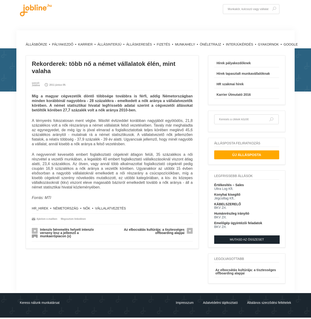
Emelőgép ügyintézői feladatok (238, 223)
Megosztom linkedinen (73, 219)
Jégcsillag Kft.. (224, 198)
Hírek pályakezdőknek (234, 63)
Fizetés (164, 44)
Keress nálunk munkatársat (40, 303)
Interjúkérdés (240, 44)
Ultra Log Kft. (223, 189)
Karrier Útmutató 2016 (234, 94)
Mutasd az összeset (247, 239)
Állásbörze (37, 44)
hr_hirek (40, 208)
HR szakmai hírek (230, 84)
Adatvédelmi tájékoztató (220, 303)
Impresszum (185, 303)
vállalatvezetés (110, 208)
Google (291, 44)
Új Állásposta (246, 155)
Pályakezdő (63, 44)
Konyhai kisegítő (227, 194)
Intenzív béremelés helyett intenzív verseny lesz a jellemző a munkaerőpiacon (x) (67, 233)
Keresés (274, 9)
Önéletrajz (211, 44)
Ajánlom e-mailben (46, 219)
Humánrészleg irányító (231, 213)
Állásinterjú (110, 44)
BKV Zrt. (220, 207)
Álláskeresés (139, 44)
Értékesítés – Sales (229, 185)
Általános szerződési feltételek (269, 303)
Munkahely (185, 44)
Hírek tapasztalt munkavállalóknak (243, 73)
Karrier (86, 44)
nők (86, 208)
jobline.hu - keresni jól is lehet (36, 10)
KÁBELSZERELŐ (227, 204)
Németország (65, 208)
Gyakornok (269, 44)
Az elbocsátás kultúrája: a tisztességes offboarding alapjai (154, 231)
